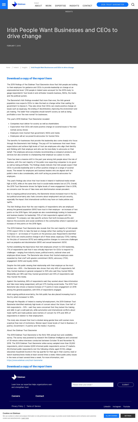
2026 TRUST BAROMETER (112, 4)
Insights (74, 6)
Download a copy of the (22, 78)
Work (49, 6)
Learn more (25, 418)
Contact (87, 6)
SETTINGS (127, 415)
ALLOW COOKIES (111, 415)
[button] (4, 4)
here (49, 78)
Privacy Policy (17, 406)
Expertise (60, 6)
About (38, 6)
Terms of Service (34, 406)
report (41, 78)
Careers (16, 396)
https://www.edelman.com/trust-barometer (25, 360)
